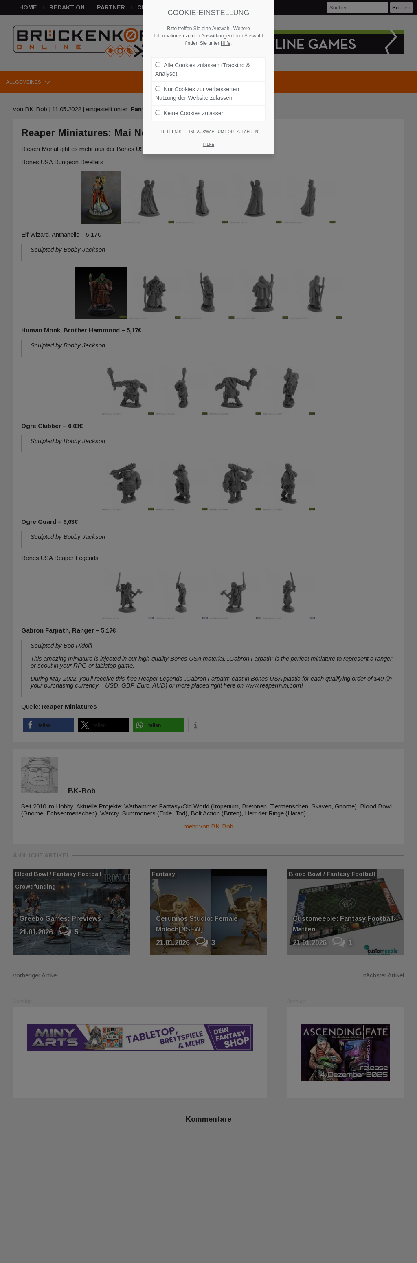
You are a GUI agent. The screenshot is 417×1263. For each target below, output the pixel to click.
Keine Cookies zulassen (189, 109)
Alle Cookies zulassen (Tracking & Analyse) (202, 65)
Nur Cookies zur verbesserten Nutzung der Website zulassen (197, 89)
